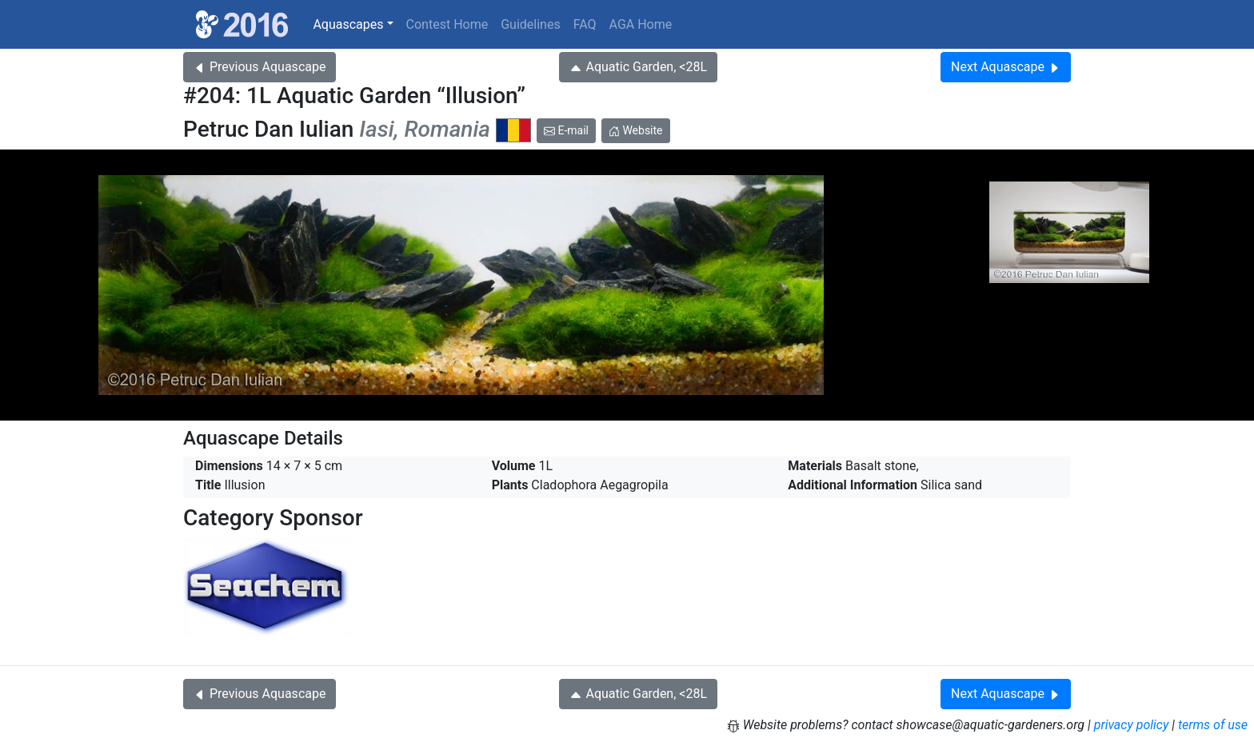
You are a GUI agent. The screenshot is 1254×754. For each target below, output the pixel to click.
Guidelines (530, 24)
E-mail (566, 130)
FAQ (585, 24)
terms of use (1213, 724)
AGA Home (641, 24)
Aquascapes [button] (348, 24)
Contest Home (447, 24)
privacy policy (1131, 724)
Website (636, 130)
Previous (259, 66)
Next (1005, 66)
